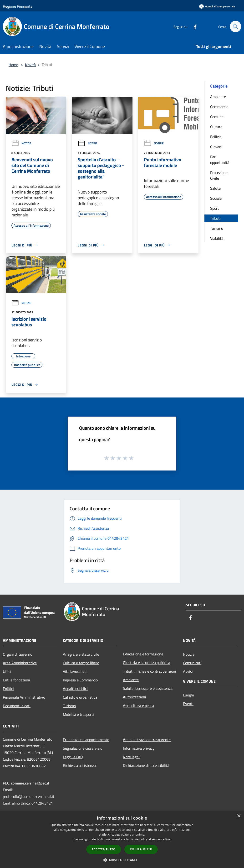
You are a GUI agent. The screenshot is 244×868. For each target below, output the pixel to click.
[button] (122, 860)
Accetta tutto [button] (104, 849)
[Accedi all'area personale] (217, 6)
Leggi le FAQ (73, 757)
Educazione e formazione (143, 654)
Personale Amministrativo (24, 697)
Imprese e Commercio (80, 680)
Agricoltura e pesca (138, 705)
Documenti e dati (16, 706)
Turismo (216, 228)
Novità (30, 65)
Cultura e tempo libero (81, 663)
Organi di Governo (17, 654)
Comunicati (192, 663)
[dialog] (122, 839)
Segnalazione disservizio (82, 748)
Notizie (21, 143)
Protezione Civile (219, 175)
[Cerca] (235, 26)
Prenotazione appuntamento (86, 740)
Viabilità (216, 238)
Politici (8, 688)
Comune (217, 117)
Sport (214, 208)
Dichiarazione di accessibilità (146, 765)
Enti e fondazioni (16, 680)
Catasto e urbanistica (80, 697)
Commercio (219, 107)
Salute (215, 188)
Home (13, 65)
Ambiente (218, 96)
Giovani (216, 147)
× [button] (238, 816)
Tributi (215, 218)
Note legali (131, 757)
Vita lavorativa (74, 671)
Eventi (188, 703)
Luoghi (188, 695)
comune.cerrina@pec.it (30, 783)
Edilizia (216, 137)
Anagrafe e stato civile (81, 654)
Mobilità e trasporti (78, 714)
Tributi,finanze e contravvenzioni (149, 671)
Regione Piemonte (17, 6)
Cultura (216, 127)
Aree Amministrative (20, 663)
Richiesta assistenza (79, 765)
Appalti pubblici (75, 688)
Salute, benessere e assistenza (148, 688)
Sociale (216, 198)
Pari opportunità (219, 159)
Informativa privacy (138, 748)
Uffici (7, 671)
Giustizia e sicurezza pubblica (146, 662)
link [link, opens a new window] (167, 839)
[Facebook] (193, 26)
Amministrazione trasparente (147, 740)
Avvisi (188, 671)
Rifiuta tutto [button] (141, 849)
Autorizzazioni (134, 697)
